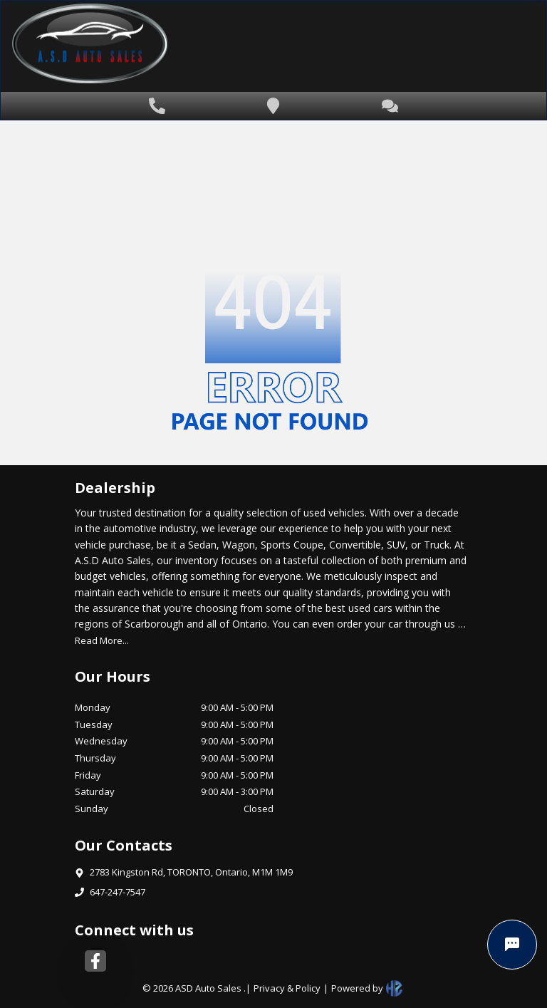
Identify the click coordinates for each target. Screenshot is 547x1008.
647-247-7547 (117, 891)
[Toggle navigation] (500, 46)
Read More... (102, 640)
